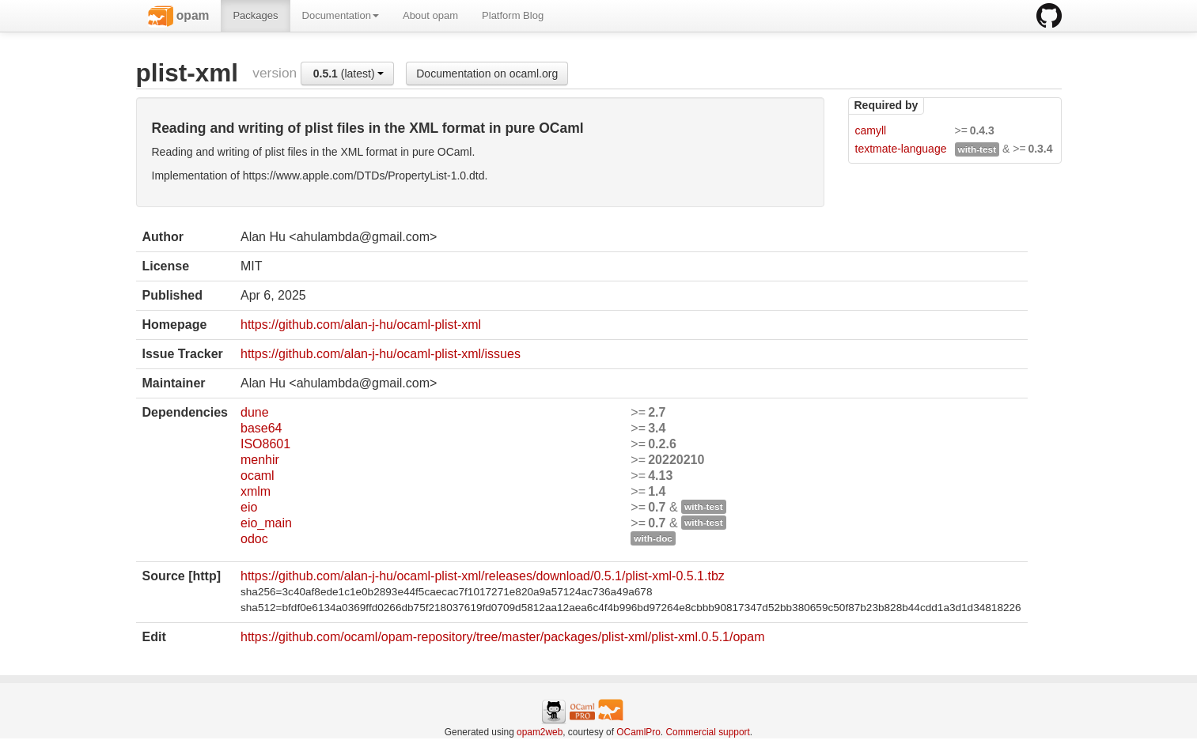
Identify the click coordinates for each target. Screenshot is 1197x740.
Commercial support (707, 732)
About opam (430, 15)
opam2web (540, 732)
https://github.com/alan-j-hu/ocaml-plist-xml (361, 324)
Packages (255, 15)
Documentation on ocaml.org (487, 73)
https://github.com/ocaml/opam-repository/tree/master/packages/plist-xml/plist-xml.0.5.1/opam (502, 637)
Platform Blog (513, 15)
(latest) (348, 73)
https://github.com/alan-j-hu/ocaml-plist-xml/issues (381, 354)
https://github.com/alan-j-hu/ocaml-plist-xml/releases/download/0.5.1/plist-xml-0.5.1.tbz (483, 576)
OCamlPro (638, 732)
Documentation (340, 15)
